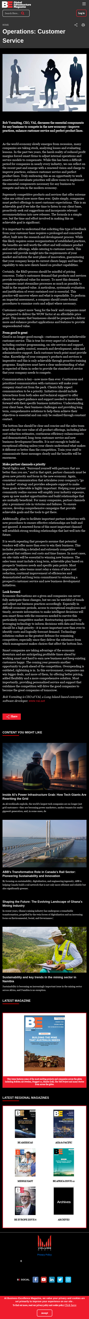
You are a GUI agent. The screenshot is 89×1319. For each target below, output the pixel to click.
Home (5, 25)
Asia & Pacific (63, 1127)
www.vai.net (37, 701)
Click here (70, 1305)
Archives (63, 1204)
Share (11, 717)
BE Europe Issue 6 (25, 1204)
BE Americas (25, 1127)
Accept (44, 1313)
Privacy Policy (44, 1254)
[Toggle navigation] (84, 3)
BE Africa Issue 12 (63, 1165)
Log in (81, 13)
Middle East (25, 1165)
